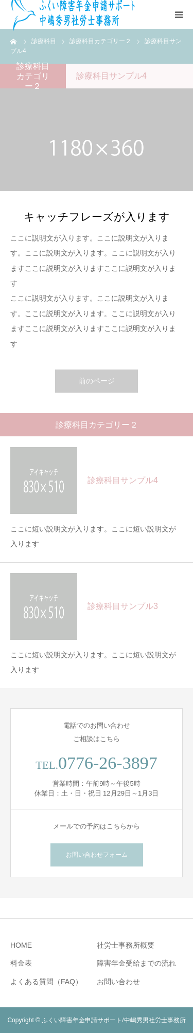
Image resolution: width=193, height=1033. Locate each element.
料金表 (21, 963)
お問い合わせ (118, 981)
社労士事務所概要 (125, 945)
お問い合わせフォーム (97, 854)
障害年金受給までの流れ (136, 963)
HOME (21, 945)
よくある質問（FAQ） (46, 981)
